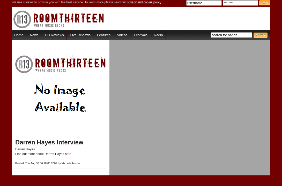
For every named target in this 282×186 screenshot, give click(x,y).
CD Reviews (54, 35)
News (34, 35)
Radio (158, 35)
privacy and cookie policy (144, 2)
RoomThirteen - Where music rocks (58, 19)
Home (18, 35)
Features (103, 35)
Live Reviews (80, 35)
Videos (122, 35)
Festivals (140, 35)
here (68, 154)
